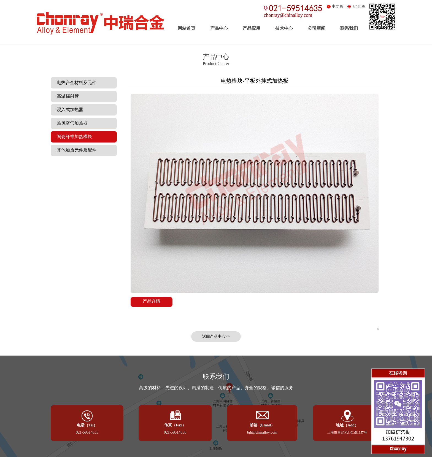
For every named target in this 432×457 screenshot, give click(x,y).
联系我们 (349, 28)
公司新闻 (316, 28)
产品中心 (219, 28)
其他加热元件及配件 (74, 150)
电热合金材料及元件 (74, 82)
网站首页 (186, 28)
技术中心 (284, 28)
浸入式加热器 (68, 109)
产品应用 (251, 28)
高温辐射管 (66, 96)
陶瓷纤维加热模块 (72, 136)
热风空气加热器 (70, 123)
